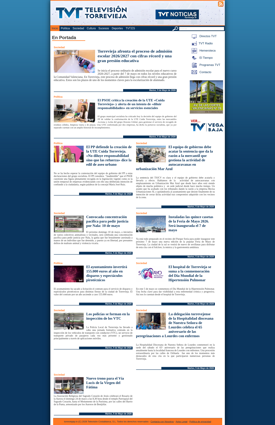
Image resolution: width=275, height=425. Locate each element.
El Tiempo (201, 57)
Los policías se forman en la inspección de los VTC (108, 316)
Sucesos (103, 28)
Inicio (55, 28)
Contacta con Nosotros (162, 421)
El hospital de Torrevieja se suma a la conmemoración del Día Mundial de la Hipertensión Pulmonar (190, 273)
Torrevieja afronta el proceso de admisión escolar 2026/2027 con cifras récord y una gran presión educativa (135, 56)
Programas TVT (205, 65)
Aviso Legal (181, 421)
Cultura (91, 28)
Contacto (200, 72)
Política (65, 28)
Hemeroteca (203, 50)
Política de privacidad (200, 421)
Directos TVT (203, 36)
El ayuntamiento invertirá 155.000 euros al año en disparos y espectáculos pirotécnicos (106, 273)
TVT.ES (130, 28)
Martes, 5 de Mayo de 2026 (162, 90)
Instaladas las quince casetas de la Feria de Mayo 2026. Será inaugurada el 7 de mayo (191, 223)
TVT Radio (201, 43)
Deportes (117, 28)
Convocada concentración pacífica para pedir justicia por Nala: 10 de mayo (107, 221)
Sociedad (78, 28)
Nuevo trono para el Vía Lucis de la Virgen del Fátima (105, 382)
